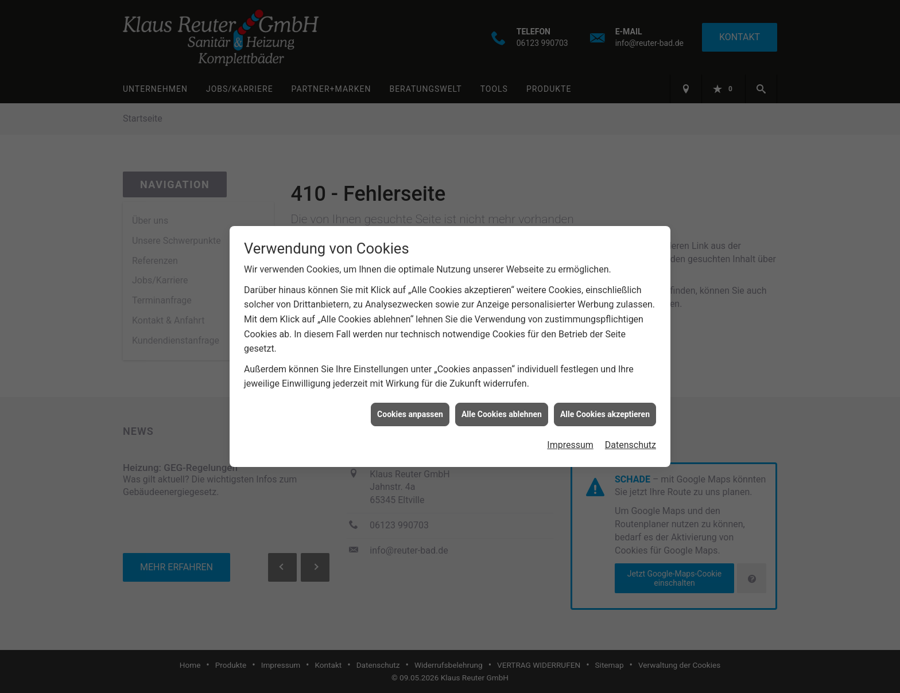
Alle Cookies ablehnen (501, 411)
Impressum (570, 442)
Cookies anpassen (410, 411)
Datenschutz (630, 442)
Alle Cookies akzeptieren (605, 411)
